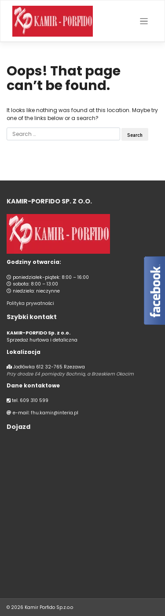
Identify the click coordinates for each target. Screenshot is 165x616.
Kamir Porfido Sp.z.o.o (49, 607)
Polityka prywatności (30, 303)
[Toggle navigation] (144, 21)
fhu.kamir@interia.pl (54, 412)
